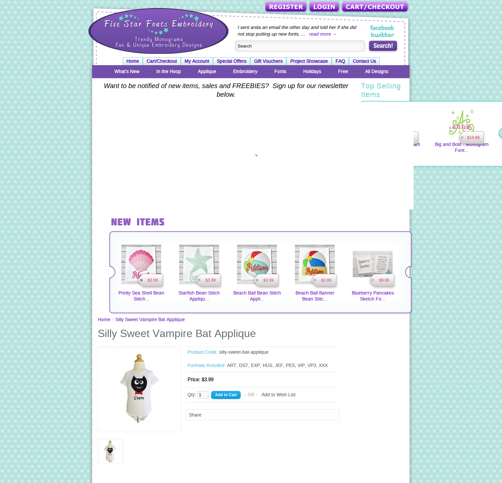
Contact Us (364, 61)
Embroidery (245, 71)
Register (286, 7)
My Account (197, 61)
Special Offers (231, 61)
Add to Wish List (279, 394)
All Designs (376, 71)
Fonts (280, 71)
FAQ (340, 61)
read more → (323, 34)
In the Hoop (168, 71)
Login (325, 7)
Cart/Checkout (375, 7)
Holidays (312, 71)
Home (132, 61)
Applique (207, 71)
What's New (126, 71)
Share (195, 415)
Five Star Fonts (157, 30)
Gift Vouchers (268, 61)
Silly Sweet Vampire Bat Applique (150, 319)
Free (343, 71)
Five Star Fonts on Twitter (383, 35)
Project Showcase (309, 61)
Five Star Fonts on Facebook (383, 28)
